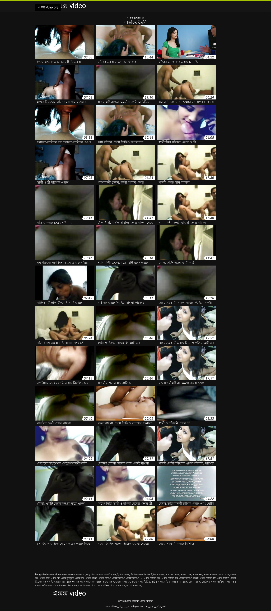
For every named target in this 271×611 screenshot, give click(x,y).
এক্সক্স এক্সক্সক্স (210, 574)
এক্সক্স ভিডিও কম (152, 578)
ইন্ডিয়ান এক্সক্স (158, 574)
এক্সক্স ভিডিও (118, 578)
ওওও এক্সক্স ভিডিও (141, 581)
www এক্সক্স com (76, 574)
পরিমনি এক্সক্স (59, 585)
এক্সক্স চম (55, 578)
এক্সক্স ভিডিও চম (170, 578)
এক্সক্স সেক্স (59, 581)
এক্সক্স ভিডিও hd (134, 578)
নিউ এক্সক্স (47, 585)
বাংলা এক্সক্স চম (134, 585)
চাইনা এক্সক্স (170, 581)
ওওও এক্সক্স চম (122, 581)
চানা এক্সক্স (182, 581)
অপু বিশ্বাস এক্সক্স (94, 574)
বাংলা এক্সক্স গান (117, 585)
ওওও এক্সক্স (108, 581)
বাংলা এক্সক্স (84, 585)
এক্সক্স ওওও (223, 574)
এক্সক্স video (111, 606)
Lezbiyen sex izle (138, 606)
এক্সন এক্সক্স (96, 581)
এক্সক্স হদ (70, 581)
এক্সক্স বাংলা (91, 578)
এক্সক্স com (186, 574)
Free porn (134, 17)
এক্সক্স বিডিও (105, 578)
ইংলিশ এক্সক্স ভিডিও (140, 574)
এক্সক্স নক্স (79, 578)
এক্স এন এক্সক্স (172, 574)
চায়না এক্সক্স (194, 581)
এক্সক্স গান (44, 578)
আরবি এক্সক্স (110, 574)
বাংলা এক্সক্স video (100, 585)
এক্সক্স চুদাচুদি (67, 578)
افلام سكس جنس (157, 606)
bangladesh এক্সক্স (44, 574)
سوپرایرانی (123, 606)
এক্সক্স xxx (197, 574)
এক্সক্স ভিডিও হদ (208, 578)
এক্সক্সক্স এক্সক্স (82, 581)
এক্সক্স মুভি (48, 581)
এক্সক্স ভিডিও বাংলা (188, 578)
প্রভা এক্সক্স (72, 585)
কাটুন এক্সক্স (157, 581)
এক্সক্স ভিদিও (223, 578)
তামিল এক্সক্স (223, 581)
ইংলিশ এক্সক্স (123, 574)
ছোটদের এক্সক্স (209, 581)
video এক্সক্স (61, 574)
